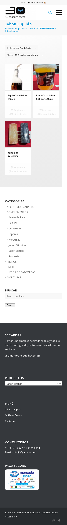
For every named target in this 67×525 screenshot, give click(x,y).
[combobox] (33, 383)
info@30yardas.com (24, 452)
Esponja (13, 234)
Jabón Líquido (16, 250)
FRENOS (12, 261)
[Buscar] (48, 12)
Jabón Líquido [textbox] (32, 383)
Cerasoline (15, 228)
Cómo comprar (13, 409)
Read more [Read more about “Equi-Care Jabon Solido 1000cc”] (46, 110)
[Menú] (57, 12)
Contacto (10, 421)
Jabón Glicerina (17, 245)
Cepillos (13, 223)
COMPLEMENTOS (17, 212)
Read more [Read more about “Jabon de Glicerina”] (18, 167)
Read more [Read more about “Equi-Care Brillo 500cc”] (18, 110)
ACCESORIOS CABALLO (20, 207)
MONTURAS (14, 277)
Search (10, 305)
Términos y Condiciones (28, 512)
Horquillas (14, 239)
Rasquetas (15, 256)
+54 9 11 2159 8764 (28, 448)
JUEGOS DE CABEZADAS (21, 272)
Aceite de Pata (17, 217)
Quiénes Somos (13, 415)
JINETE (11, 267)
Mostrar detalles (18, 114)
